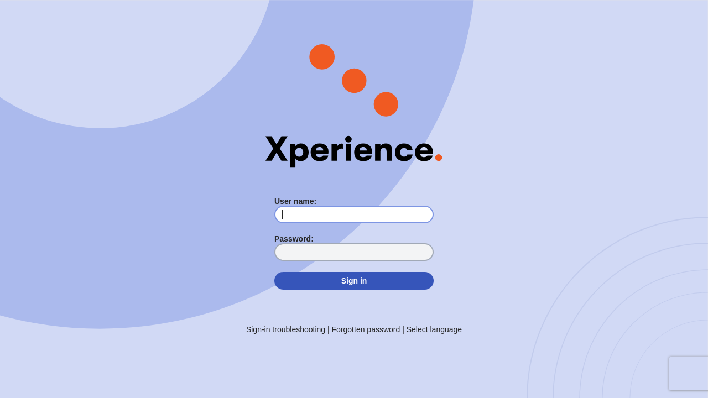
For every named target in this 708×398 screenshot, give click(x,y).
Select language (434, 329)
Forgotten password (366, 329)
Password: (294, 238)
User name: (295, 201)
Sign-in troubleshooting (285, 329)
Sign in (354, 280)
